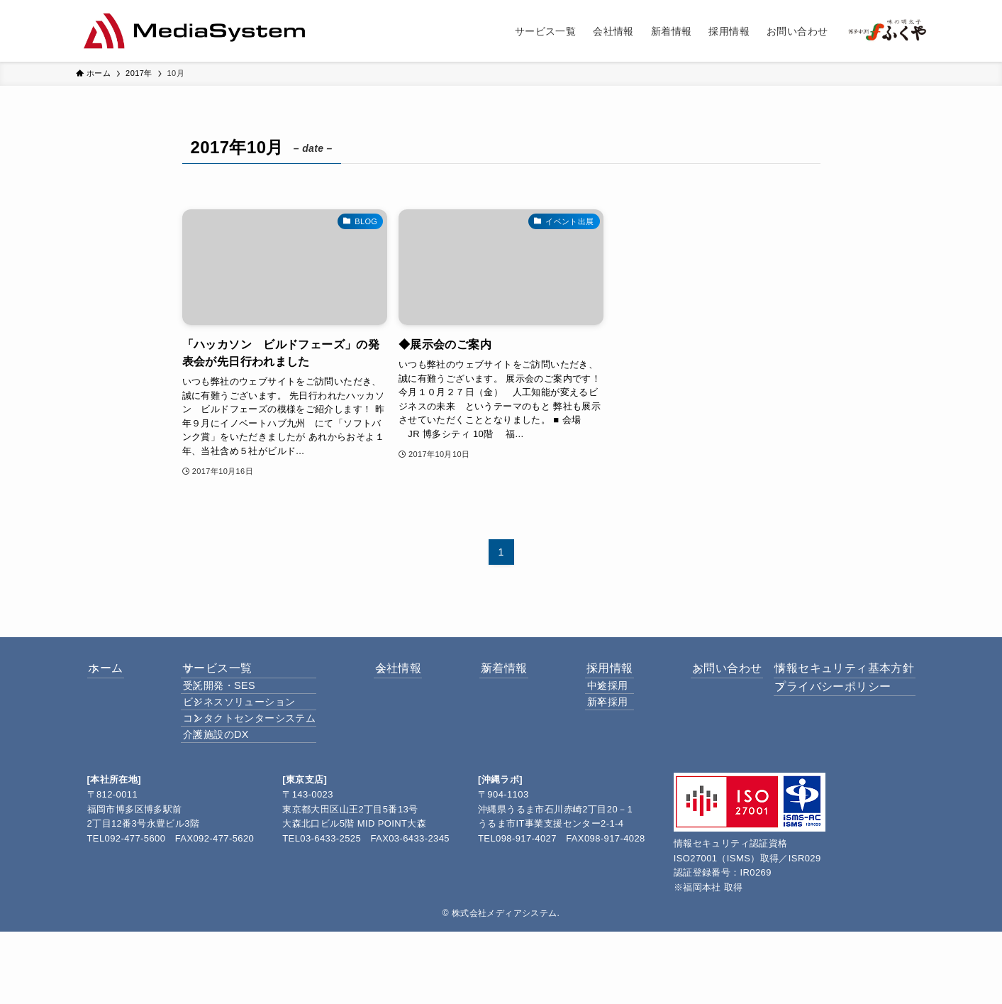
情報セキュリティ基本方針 (834, 676)
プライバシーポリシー (822, 710)
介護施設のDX (227, 799)
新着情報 (490, 676)
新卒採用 (589, 738)
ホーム (121, 676)
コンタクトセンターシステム (260, 769)
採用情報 (583, 676)
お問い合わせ (690, 676)
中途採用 (589, 709)
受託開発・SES (230, 709)
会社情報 (396, 676)
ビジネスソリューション (250, 738)
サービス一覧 (220, 676)
